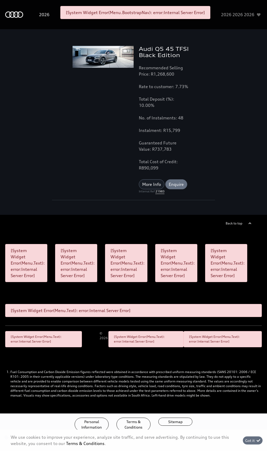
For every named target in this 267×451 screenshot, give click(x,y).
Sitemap (175, 421)
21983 (160, 191)
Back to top (234, 223)
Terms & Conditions (133, 424)
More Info (151, 184)
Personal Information (91, 424)
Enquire (176, 184)
